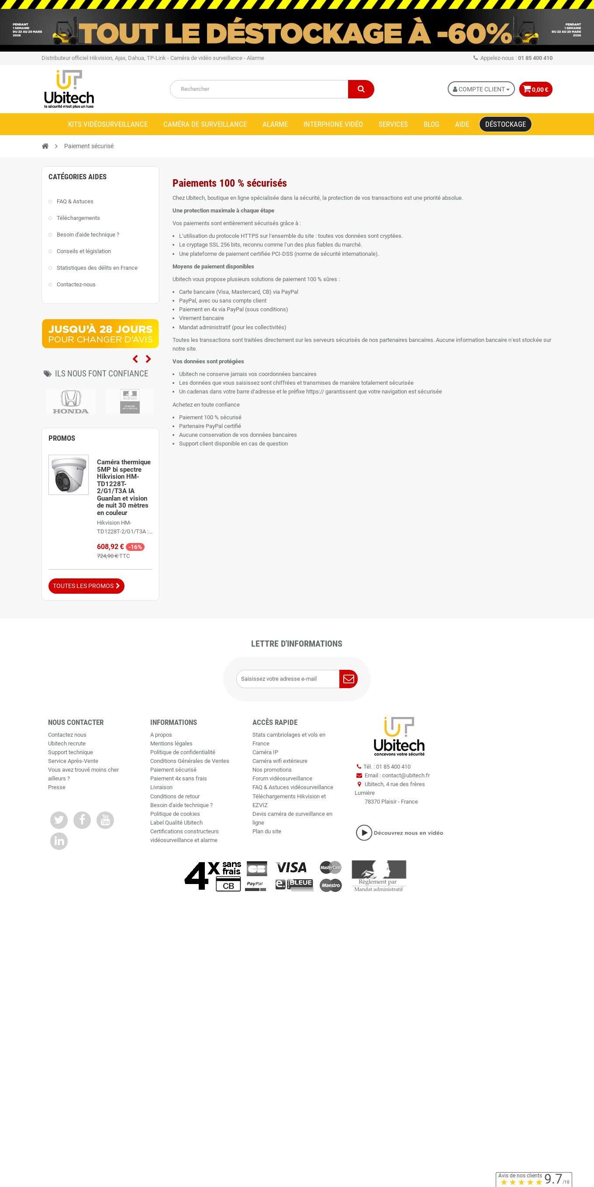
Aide (462, 124)
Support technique (70, 752)
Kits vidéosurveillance (108, 124)
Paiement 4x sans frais (178, 778)
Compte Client (477, 89)
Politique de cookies (175, 814)
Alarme (275, 124)
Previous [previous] (135, 359)
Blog (431, 124)
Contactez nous (67, 734)
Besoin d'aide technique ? (88, 234)
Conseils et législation (84, 251)
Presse (57, 787)
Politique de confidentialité (182, 752)
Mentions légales (171, 743)
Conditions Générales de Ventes (189, 761)
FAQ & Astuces (75, 201)
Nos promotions (272, 769)
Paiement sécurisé (173, 769)
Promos (61, 438)
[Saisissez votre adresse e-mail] (297, 679)
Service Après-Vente (73, 761)
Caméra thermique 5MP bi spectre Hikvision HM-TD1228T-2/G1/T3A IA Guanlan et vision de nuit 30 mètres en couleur (124, 487)
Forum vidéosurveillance (282, 778)
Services (393, 124)
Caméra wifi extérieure (279, 761)
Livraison (161, 787)
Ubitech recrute (67, 743)
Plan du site (266, 831)
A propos (161, 734)
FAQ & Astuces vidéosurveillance (292, 787)
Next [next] (148, 359)
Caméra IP (265, 752)
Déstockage (505, 124)
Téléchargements (78, 218)
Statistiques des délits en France (97, 268)
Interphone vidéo (333, 124)
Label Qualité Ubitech (176, 822)
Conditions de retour (175, 796)
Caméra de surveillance (205, 124)
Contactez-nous (76, 284)
